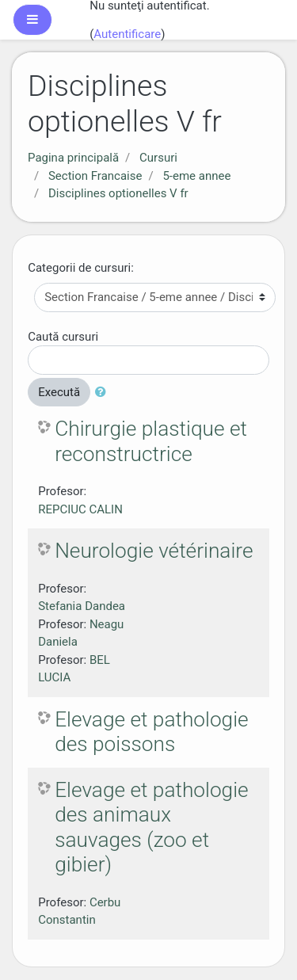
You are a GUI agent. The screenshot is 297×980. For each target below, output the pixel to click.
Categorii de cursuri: (81, 268)
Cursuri (158, 158)
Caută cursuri (63, 337)
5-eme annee (196, 176)
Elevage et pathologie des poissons (151, 732)
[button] (103, 392)
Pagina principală (73, 158)
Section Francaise (95, 176)
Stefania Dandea (81, 606)
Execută (59, 392)
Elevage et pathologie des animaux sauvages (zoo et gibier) (151, 827)
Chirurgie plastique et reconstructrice (151, 441)
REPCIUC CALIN (80, 509)
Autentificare (127, 34)
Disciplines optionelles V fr (118, 193)
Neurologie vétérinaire (154, 550)
